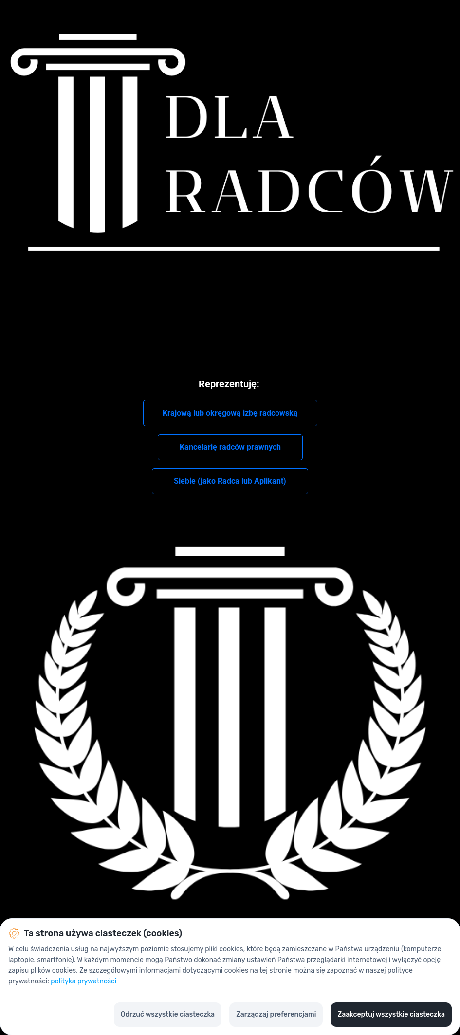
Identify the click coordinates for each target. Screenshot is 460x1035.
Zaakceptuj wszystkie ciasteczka (391, 1014)
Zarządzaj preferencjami (276, 1014)
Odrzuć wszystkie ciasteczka (168, 1014)
